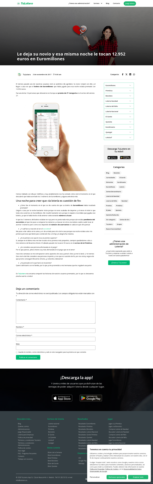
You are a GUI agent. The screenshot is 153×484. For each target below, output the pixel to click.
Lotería (121, 187)
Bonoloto (117, 173)
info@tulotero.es (21, 480)
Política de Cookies (111, 469)
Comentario (21, 300)
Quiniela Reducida (112, 215)
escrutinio (46, 229)
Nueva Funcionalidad (113, 229)
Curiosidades (110, 178)
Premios (109, 206)
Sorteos (98, 3)
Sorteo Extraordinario (113, 192)
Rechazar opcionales (116, 477)
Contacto (116, 3)
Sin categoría (110, 220)
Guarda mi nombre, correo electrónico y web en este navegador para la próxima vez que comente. (52, 352)
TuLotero (109, 224)
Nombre (20, 327)
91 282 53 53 (62, 477)
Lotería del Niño (111, 201)
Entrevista (109, 182)
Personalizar (95, 477)
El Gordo (122, 178)
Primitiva (119, 206)
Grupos (119, 224)
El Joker (108, 210)
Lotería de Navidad (112, 196)
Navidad (124, 201)
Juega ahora (129, 3)
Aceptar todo (138, 477)
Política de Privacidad (97, 469)
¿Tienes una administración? (79, 3)
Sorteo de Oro (124, 220)
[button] (123, 74)
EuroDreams (121, 182)
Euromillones (110, 187)
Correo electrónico (24, 335)
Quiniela (118, 210)
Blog (107, 3)
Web (18, 344)
